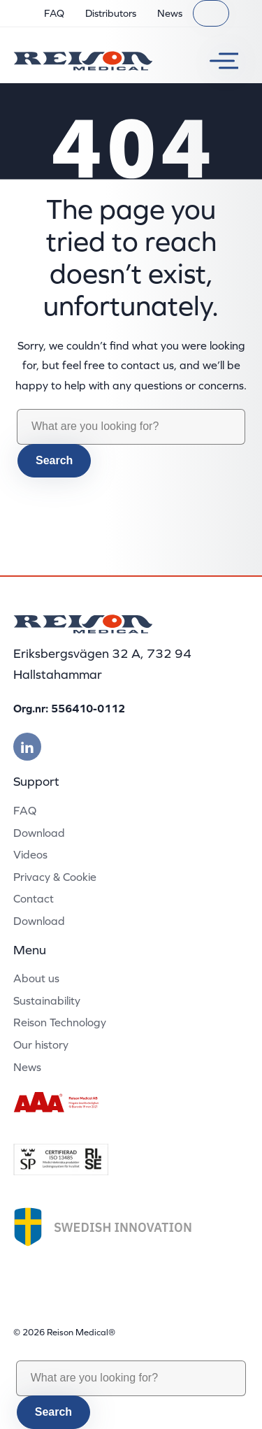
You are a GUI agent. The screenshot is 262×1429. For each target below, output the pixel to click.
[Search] (211, 13)
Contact (33, 898)
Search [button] (54, 460)
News (169, 13)
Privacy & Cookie (54, 876)
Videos (30, 854)
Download (39, 832)
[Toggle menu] (218, 60)
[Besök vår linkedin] (27, 747)
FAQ (54, 13)
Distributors (110, 13)
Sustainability (46, 1000)
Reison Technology (59, 1022)
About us (36, 978)
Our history (40, 1044)
